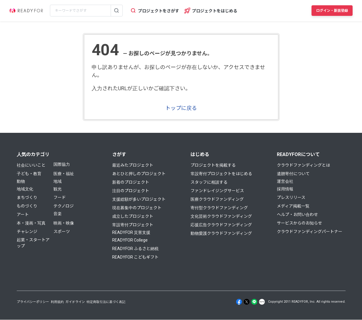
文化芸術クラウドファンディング (221, 216)
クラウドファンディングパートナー (309, 231)
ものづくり (27, 206)
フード (59, 197)
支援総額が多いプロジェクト (139, 199)
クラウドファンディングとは (303, 165)
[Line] (254, 302)
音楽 (57, 213)
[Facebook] (239, 302)
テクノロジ (63, 206)
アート (23, 214)
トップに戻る (181, 108)
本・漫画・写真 (31, 223)
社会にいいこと (31, 165)
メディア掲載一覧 (293, 206)
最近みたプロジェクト (132, 165)
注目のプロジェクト (130, 190)
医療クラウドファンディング (217, 199)
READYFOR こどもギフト (135, 257)
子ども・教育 (29, 173)
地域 (57, 181)
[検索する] (116, 10)
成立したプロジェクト (132, 216)
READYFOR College (130, 240)
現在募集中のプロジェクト (136, 207)
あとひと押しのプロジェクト (139, 173)
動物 (21, 181)
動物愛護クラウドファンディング (221, 233)
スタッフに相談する (209, 182)
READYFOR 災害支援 (131, 232)
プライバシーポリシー (33, 302)
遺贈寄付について (293, 173)
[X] (247, 302)
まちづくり (27, 197)
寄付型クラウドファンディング (219, 207)
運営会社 (285, 181)
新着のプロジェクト (130, 182)
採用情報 (285, 189)
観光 (57, 189)
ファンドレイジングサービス (217, 190)
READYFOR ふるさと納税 (135, 248)
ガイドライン (75, 302)
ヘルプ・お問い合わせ (297, 214)
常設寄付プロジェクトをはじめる (221, 173)
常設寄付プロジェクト (132, 224)
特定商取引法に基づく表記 (106, 302)
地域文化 (25, 189)
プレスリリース (291, 197)
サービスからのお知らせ (299, 223)
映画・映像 (63, 223)
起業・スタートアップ (33, 242)
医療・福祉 (63, 173)
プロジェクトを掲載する (213, 165)
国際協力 (61, 164)
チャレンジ (27, 231)
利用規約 (57, 302)
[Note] (262, 302)
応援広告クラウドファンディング (221, 224)
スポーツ (61, 231)
